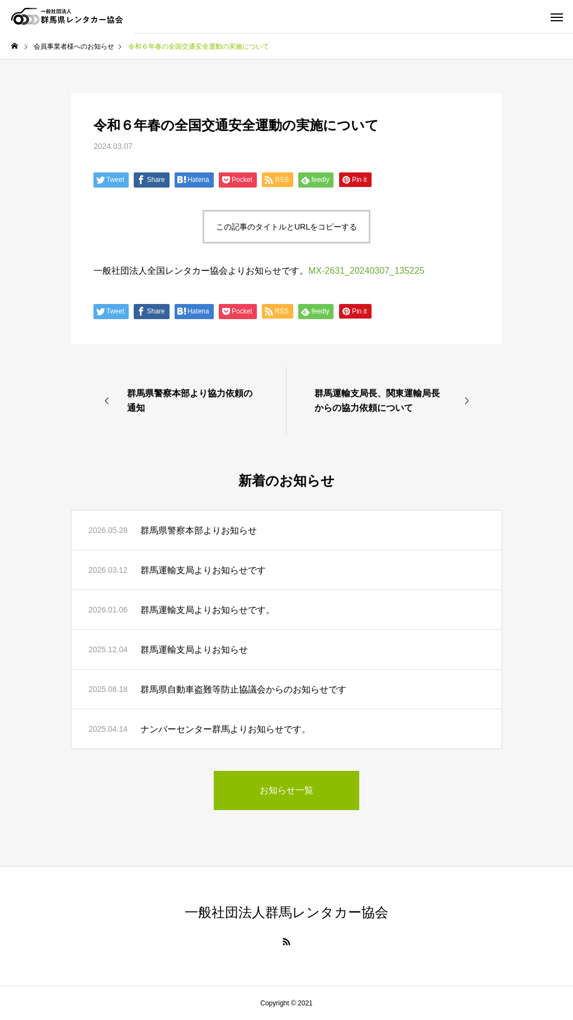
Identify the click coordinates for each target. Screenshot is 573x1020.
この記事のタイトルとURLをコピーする (286, 226)
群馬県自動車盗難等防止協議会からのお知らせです (243, 689)
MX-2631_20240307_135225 (366, 270)
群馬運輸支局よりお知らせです (203, 570)
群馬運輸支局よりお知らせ (194, 649)
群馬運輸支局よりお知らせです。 (207, 610)
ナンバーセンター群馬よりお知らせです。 (225, 729)
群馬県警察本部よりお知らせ (198, 530)
